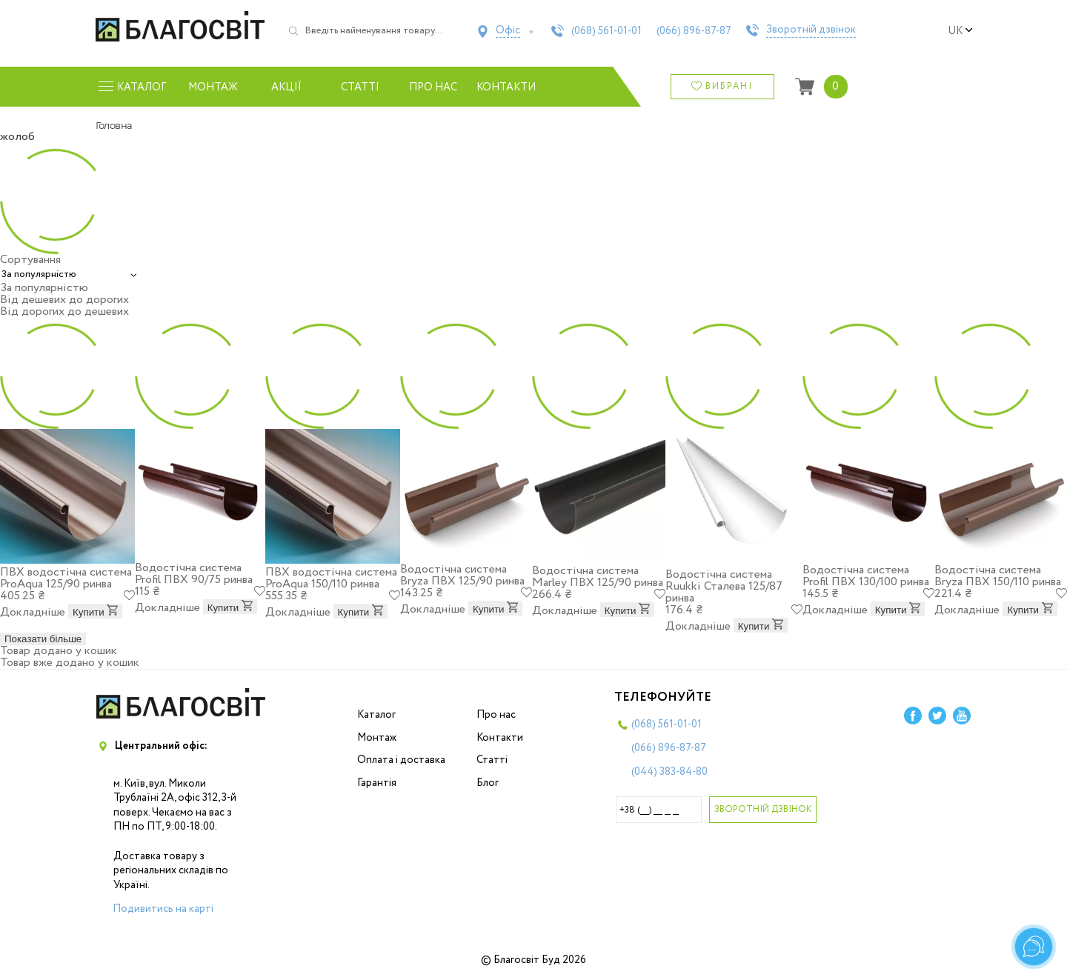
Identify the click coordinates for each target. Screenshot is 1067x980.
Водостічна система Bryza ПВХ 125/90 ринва (462, 575)
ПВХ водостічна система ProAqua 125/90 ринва (66, 578)
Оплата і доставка (401, 760)
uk (960, 31)
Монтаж (213, 87)
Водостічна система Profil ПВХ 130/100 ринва (865, 575)
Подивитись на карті (163, 908)
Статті (360, 87)
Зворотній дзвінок (811, 30)
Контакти (506, 87)
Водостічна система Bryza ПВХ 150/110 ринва (997, 575)
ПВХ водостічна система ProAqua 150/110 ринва (331, 578)
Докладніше (32, 612)
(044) (669, 771)
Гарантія (376, 783)
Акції (286, 87)
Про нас (433, 87)
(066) (694, 31)
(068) (606, 31)
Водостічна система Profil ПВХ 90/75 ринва (194, 573)
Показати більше (43, 638)
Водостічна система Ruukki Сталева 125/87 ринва (723, 586)
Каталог (376, 714)
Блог (487, 783)
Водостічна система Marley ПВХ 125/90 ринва (597, 576)
